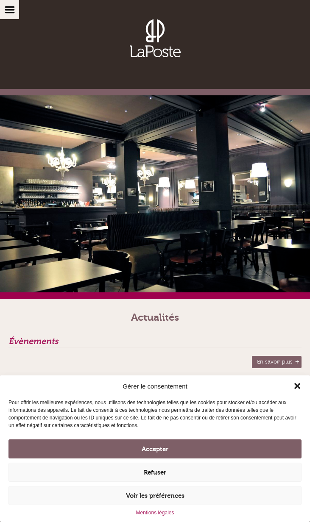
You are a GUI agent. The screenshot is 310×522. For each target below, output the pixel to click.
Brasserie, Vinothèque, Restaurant (155, 38)
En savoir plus (275, 362)
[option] (155, 197)
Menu (9, 9)
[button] (297, 386)
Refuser (155, 472)
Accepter (155, 449)
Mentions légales (155, 513)
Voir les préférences (155, 496)
